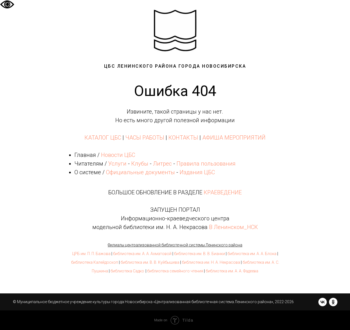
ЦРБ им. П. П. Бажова (91, 253)
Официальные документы (140, 172)
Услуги (117, 163)
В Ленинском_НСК (233, 227)
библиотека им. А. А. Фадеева (232, 271)
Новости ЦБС (118, 155)
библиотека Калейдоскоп (94, 262)
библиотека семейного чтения (175, 271)
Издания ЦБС (196, 172)
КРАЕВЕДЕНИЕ (223, 192)
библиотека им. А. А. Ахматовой (142, 253)
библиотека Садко (127, 271)
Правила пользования (206, 163)
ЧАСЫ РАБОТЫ (144, 137)
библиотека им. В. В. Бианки (199, 253)
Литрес (162, 163)
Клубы (139, 163)
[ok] (333, 302)
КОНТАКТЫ (183, 137)
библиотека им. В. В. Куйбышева (150, 262)
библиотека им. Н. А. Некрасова (211, 262)
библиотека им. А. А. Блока (251, 253)
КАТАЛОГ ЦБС (102, 137)
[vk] (322, 302)
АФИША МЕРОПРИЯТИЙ (234, 137)
